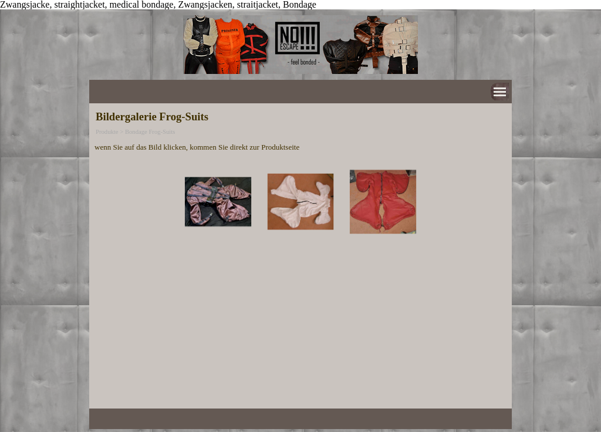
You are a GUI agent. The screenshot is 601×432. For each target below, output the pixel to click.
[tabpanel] (300, 147)
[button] (218, 202)
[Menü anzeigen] (500, 92)
